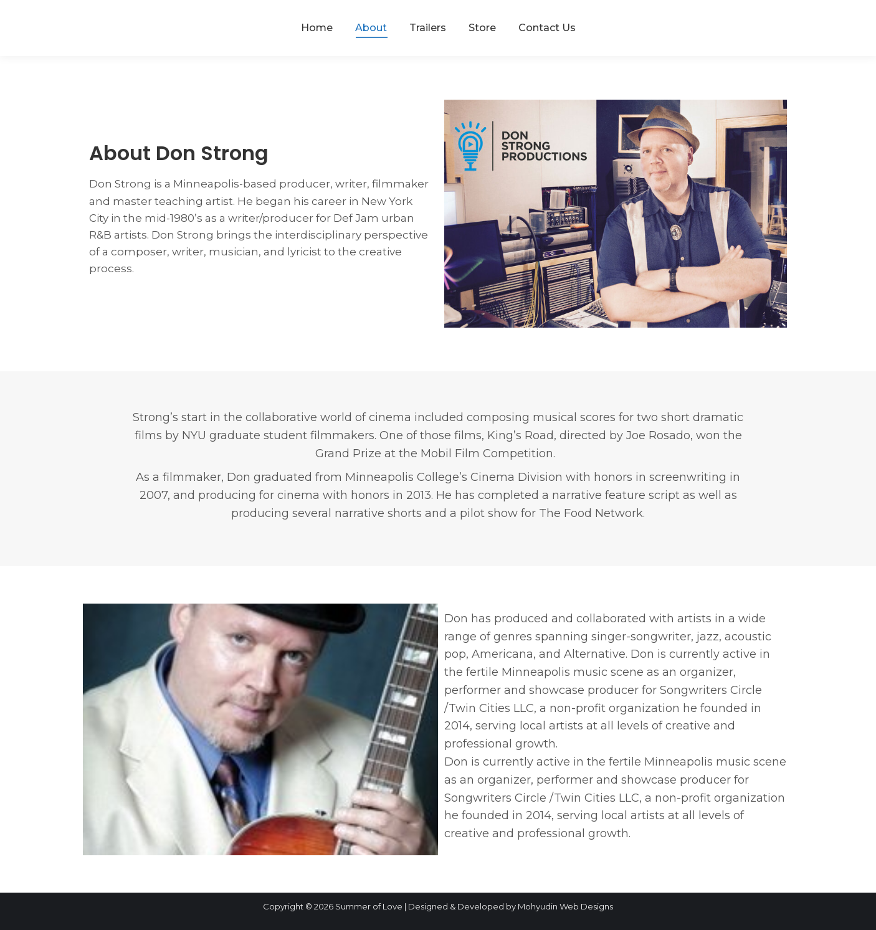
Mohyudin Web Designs (565, 906)
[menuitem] (316, 28)
